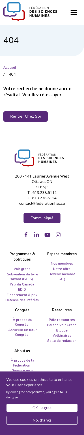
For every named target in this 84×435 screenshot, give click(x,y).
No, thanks (42, 421)
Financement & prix (22, 295)
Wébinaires (62, 335)
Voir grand (22, 269)
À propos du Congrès (22, 322)
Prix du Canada (22, 284)
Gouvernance (22, 370)
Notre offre (62, 269)
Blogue (62, 330)
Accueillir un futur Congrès (22, 332)
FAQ (61, 279)
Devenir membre (62, 274)
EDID (22, 289)
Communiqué (42, 218)
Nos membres (62, 263)
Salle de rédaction (62, 340)
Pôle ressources (62, 320)
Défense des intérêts (22, 300)
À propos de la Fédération (22, 362)
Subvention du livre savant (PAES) (22, 276)
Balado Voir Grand (62, 325)
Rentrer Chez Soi (25, 116)
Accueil (9, 67)
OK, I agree (42, 409)
